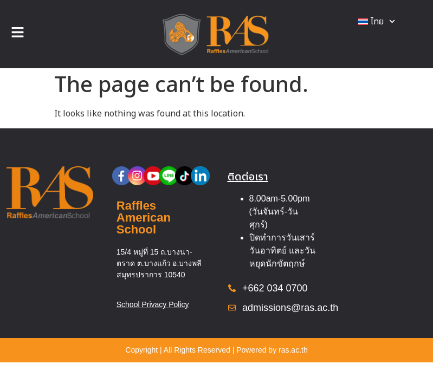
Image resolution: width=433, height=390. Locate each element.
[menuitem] (376, 21)
